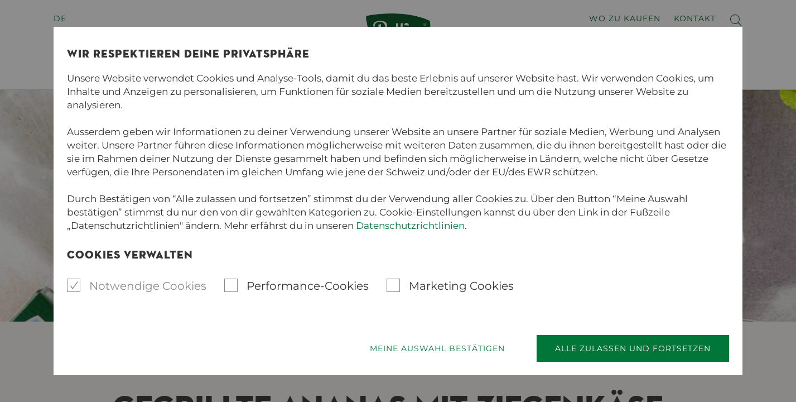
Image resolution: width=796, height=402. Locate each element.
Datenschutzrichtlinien (410, 225)
